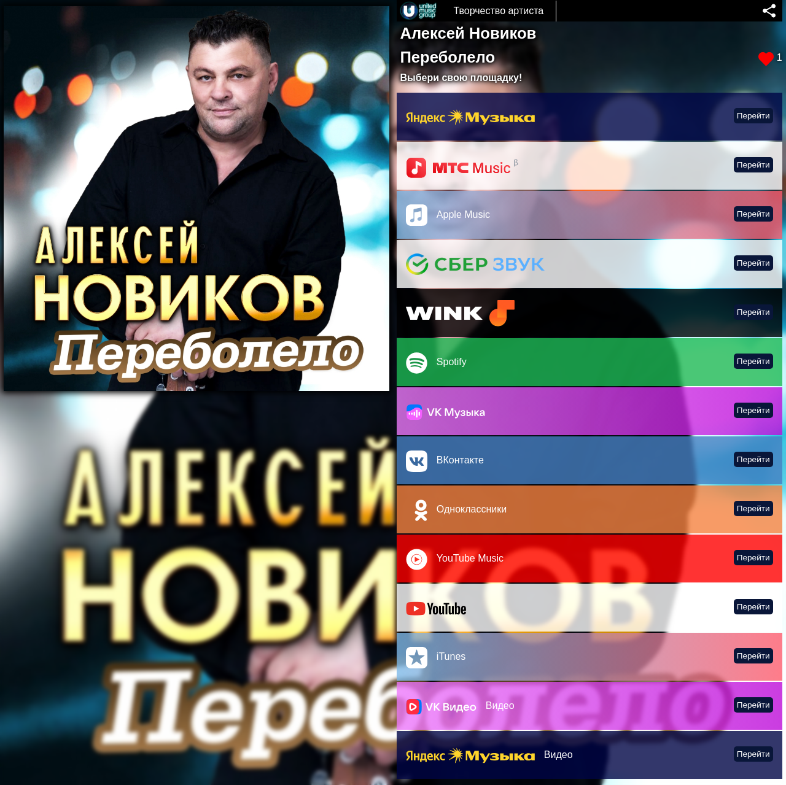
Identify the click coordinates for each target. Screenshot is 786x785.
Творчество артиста (498, 11)
